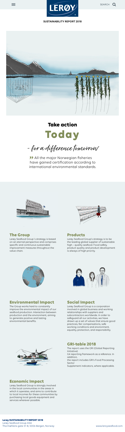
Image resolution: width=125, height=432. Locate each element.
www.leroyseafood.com (109, 426)
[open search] (108, 4)
